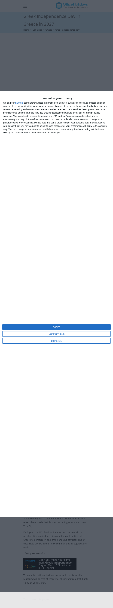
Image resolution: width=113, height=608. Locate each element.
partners (19, 103)
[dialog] (56, 304)
